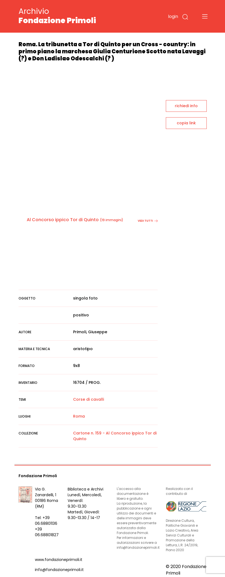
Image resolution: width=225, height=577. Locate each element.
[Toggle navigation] (205, 16)
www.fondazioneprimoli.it (58, 559)
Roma (79, 416)
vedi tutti (148, 221)
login (173, 16)
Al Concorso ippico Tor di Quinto (63, 220)
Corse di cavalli (88, 399)
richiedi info (186, 106)
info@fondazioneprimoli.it (59, 569)
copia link (186, 123)
